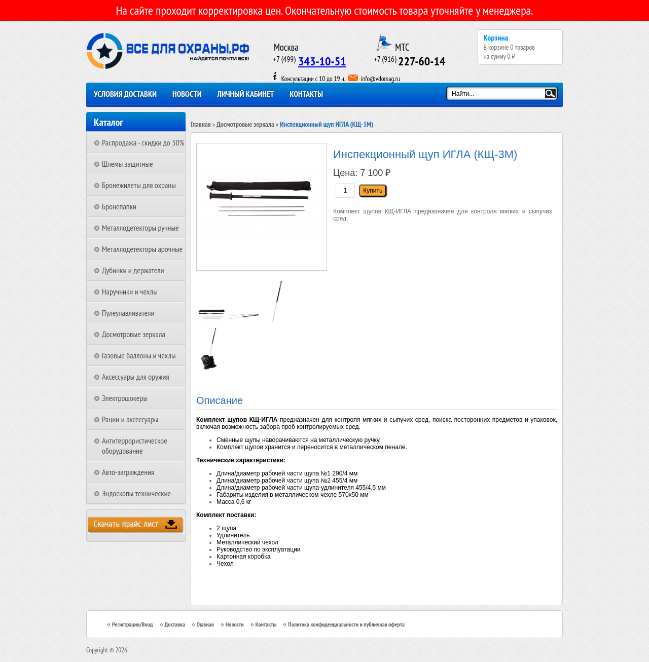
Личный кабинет (246, 94)
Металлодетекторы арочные (142, 249)
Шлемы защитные (127, 164)
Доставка (175, 624)
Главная (201, 124)
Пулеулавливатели (128, 313)
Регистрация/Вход (132, 624)
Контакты (306, 94)
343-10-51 (322, 61)
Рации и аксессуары (130, 419)
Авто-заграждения (128, 472)
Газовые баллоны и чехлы (139, 355)
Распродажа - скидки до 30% (143, 142)
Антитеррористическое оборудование (134, 445)
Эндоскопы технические (136, 493)
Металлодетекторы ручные (140, 228)
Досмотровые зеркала (133, 334)
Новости (187, 94)
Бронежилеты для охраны (139, 185)
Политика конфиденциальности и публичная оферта (346, 624)
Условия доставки (125, 94)
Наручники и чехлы (130, 291)
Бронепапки (119, 206)
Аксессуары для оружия (135, 377)
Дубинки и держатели (133, 270)
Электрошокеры (125, 398)
